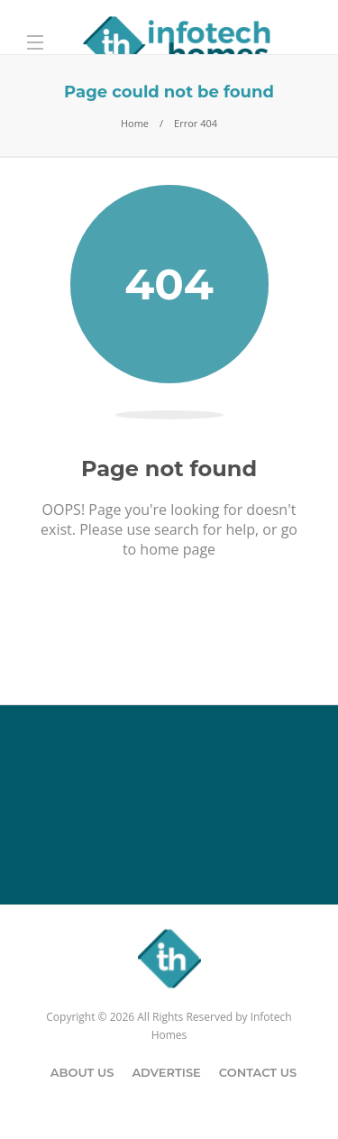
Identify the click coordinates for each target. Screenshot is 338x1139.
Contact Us (258, 1072)
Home (135, 123)
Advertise (166, 1072)
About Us (82, 1072)
